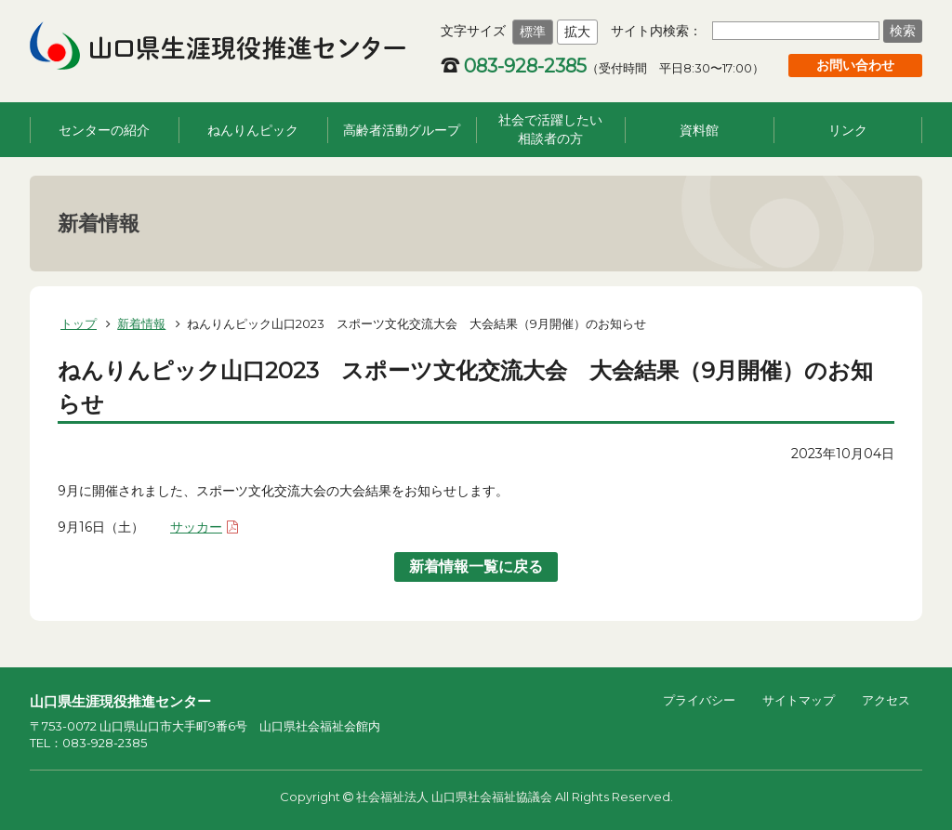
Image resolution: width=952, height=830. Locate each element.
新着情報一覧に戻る (476, 566)
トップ (78, 323)
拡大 (577, 31)
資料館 (699, 130)
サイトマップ (798, 699)
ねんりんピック (252, 130)
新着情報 (141, 323)
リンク (847, 130)
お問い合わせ (855, 65)
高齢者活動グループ (401, 130)
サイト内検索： (656, 30)
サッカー (196, 527)
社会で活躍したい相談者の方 (550, 129)
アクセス (886, 699)
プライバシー (699, 699)
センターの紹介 (104, 130)
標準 (533, 31)
